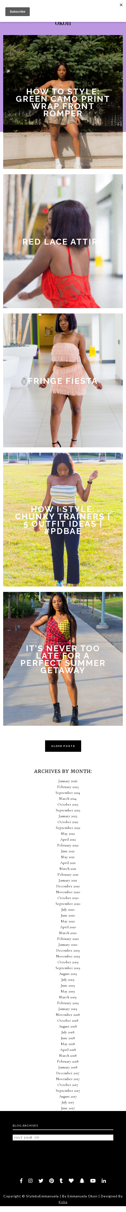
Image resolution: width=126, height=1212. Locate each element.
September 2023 (68, 810)
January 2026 (68, 781)
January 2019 (67, 1008)
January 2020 (67, 944)
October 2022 (68, 821)
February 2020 (68, 938)
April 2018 (68, 1049)
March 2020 (68, 932)
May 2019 (68, 991)
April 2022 (68, 839)
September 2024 (68, 792)
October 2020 (68, 897)
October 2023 (68, 804)
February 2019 (68, 1003)
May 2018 (68, 1043)
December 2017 (67, 1073)
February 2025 (68, 786)
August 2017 (68, 1096)
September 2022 (68, 827)
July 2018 (68, 1032)
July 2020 (67, 909)
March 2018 (68, 1055)
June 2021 (68, 851)
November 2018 (68, 1014)
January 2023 (68, 816)
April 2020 (68, 927)
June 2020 (68, 915)
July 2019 (67, 979)
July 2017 (68, 1102)
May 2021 (68, 856)
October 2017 (68, 1084)
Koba (63, 1202)
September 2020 (68, 903)
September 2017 (68, 1090)
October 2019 (68, 962)
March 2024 (68, 798)
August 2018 (68, 1026)
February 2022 (67, 845)
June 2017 (68, 1108)
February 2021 (68, 874)
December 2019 (68, 950)
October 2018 (67, 1020)
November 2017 (68, 1078)
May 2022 (68, 833)
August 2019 (68, 973)
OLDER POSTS (63, 746)
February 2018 (68, 1061)
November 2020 (68, 892)
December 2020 (68, 886)
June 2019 (68, 985)
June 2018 (68, 1038)
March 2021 (67, 868)
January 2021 (68, 880)
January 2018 (68, 1067)
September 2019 (68, 967)
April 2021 (68, 862)
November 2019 (68, 956)
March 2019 (68, 997)
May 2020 (68, 921)
